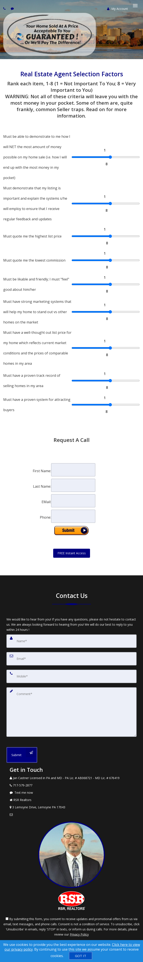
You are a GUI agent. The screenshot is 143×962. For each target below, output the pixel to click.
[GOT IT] (80, 956)
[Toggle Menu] (135, 5)
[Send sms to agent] (13, 8)
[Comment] (71, 712)
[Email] (71, 658)
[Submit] (21, 755)
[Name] (71, 641)
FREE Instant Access (72, 553)
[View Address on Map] (71, 807)
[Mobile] (71, 676)
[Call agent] (5, 8)
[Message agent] (71, 792)
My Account (117, 9)
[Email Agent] (71, 814)
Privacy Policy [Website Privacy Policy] (79, 934)
